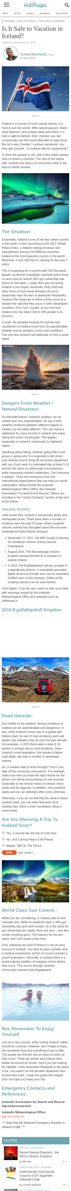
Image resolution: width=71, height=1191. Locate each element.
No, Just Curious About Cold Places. (30, 839)
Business (45, 13)
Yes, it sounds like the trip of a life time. (31, 833)
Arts (5, 13)
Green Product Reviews (35, 1167)
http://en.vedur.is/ (13, 1116)
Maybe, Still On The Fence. (24, 845)
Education (62, 13)
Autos (17, 13)
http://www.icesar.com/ (16, 1106)
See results (24, 852)
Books (30, 13)
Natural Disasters (31, 1147)
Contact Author (28, 58)
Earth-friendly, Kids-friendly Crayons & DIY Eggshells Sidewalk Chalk (37, 1175)
